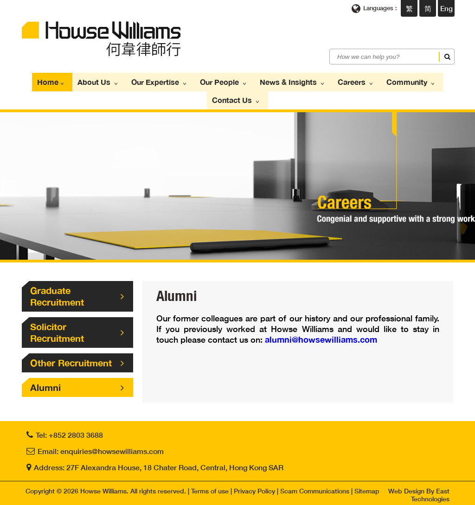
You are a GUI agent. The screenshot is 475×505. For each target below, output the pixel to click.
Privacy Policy (254, 488)
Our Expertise (163, 81)
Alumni (77, 384)
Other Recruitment (77, 359)
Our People (224, 81)
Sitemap (366, 488)
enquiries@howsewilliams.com (112, 447)
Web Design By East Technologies (418, 491)
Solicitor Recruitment (77, 329)
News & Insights (289, 81)
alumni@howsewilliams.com (321, 336)
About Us (106, 81)
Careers (349, 81)
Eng (446, 8)
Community (400, 81)
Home (63, 81)
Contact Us (237, 97)
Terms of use (210, 488)
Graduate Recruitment (77, 292)
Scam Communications (314, 488)
